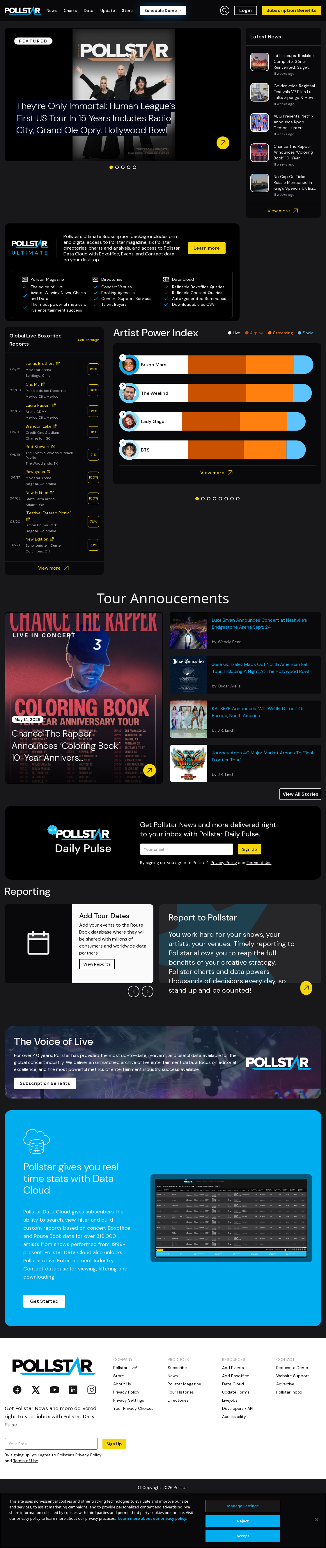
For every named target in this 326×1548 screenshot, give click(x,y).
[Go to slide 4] (128, 212)
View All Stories (300, 839)
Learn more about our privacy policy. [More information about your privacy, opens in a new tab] (152, 1518)
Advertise (285, 1428)
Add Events (233, 1412)
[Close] (316, 1519)
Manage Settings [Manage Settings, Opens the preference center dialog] (243, 1505)
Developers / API (237, 1453)
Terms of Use (259, 907)
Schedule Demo (163, 10)
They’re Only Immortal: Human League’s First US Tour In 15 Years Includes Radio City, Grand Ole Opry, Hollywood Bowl (95, 163)
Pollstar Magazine (184, 1428)
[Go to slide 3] (123, 212)
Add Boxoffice (235, 1420)
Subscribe (177, 1412)
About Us (122, 1428)
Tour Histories (181, 1436)
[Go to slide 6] (226, 543)
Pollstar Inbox (289, 1436)
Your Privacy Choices (133, 1453)
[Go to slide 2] (117, 212)
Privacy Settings (128, 1445)
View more (283, 255)
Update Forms (235, 1436)
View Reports (97, 1009)
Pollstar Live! (125, 1412)
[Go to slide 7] (232, 543)
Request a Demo (292, 1412)
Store (118, 1420)
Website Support (292, 1420)
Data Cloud (233, 1428)
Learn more (198, 290)
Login (245, 10)
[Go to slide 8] (238, 543)
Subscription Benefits (291, 10)
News (173, 1420)
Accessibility (234, 1461)
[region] (163, 1520)
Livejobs (230, 1445)
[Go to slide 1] (111, 212)
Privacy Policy (224, 907)
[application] (217, 452)
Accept (243, 1535)
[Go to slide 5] (134, 212)
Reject (243, 1521)
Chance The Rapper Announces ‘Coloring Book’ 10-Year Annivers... (66, 790)
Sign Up (249, 894)
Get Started (44, 1346)
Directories (178, 1445)
